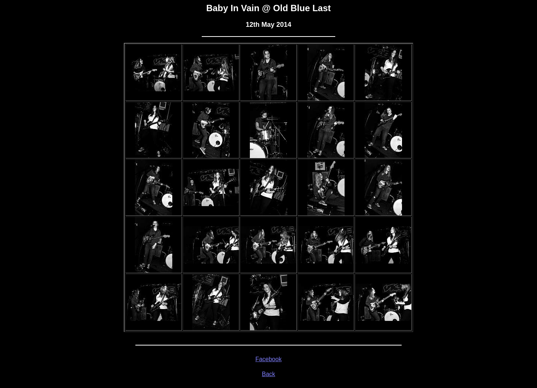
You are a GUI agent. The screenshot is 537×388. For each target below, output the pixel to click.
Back (268, 374)
